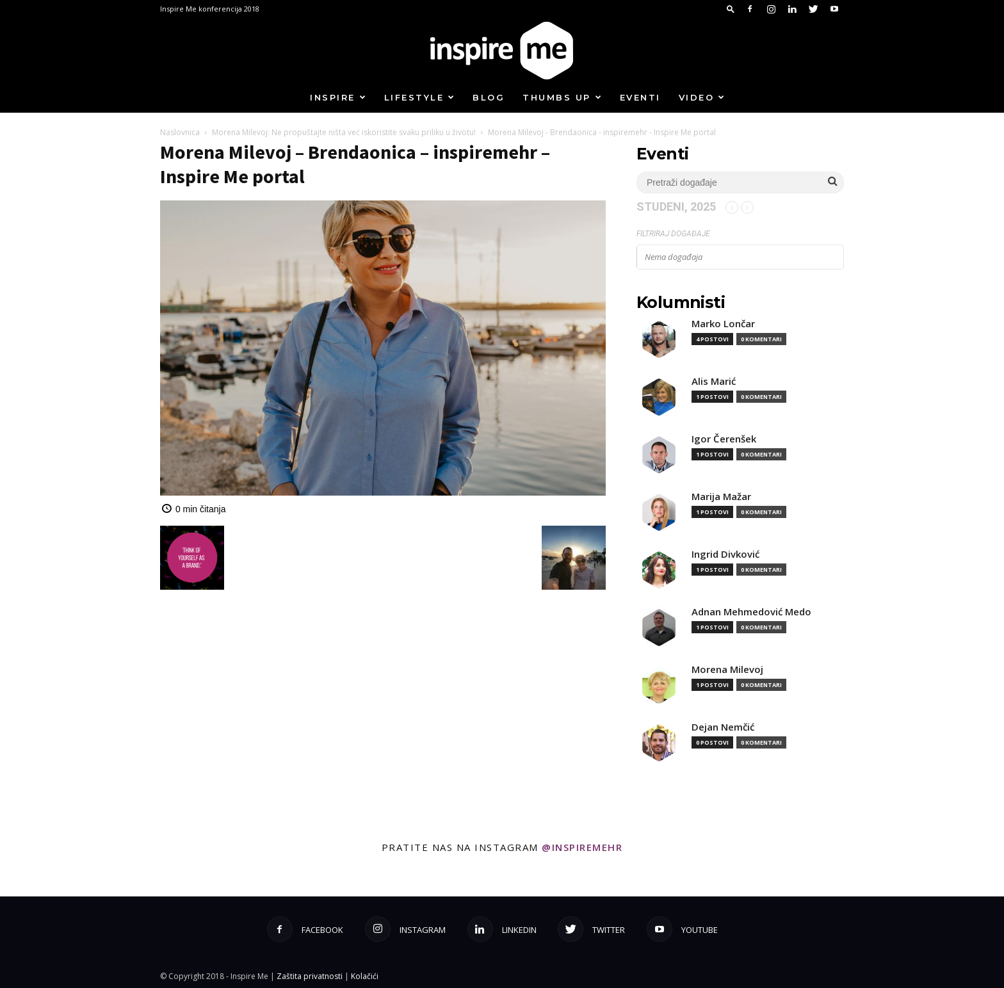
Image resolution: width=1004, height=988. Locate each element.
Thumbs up (562, 97)
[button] (730, 8)
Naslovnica (180, 132)
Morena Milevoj (727, 669)
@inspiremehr (582, 847)
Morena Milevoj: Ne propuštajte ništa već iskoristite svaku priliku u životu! (344, 132)
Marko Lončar (723, 324)
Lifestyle (420, 97)
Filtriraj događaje (673, 233)
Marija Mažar (721, 496)
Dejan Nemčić (723, 727)
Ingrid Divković (725, 554)
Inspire (338, 97)
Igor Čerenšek (724, 439)
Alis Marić (714, 381)
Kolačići (364, 976)
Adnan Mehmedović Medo (751, 612)
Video (702, 97)
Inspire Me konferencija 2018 (209, 8)
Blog (489, 97)
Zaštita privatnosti (310, 976)
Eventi (640, 97)
